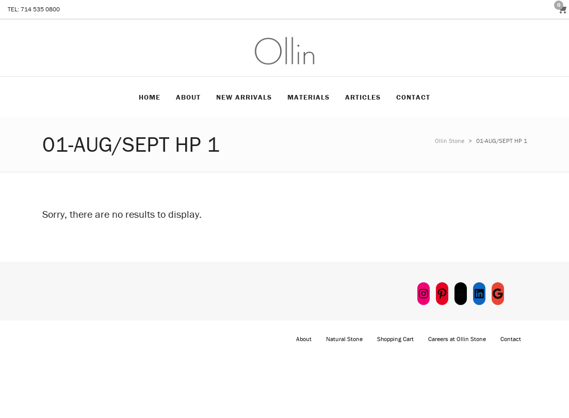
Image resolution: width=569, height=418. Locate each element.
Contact (413, 97)
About (188, 97)
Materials (308, 97)
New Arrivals (244, 97)
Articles (363, 97)
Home (149, 97)
